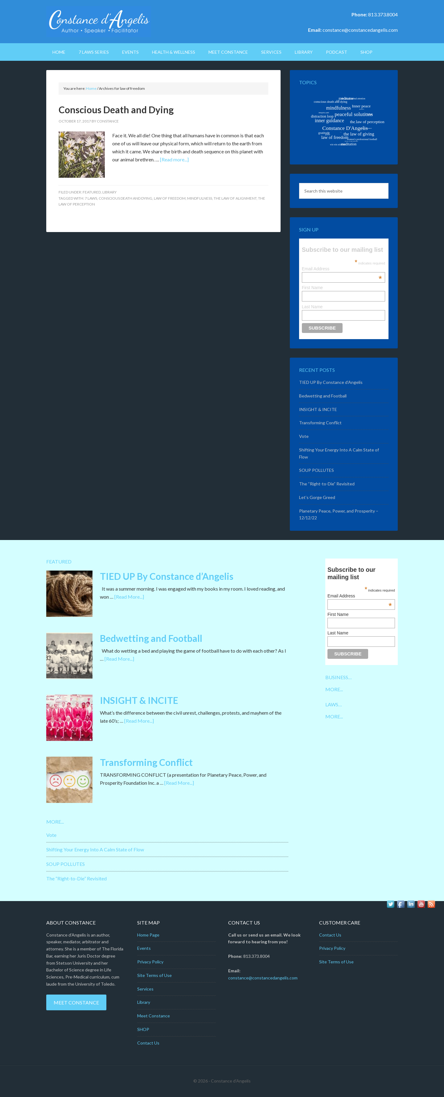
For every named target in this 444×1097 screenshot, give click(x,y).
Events (144, 948)
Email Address (342, 268)
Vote (304, 436)
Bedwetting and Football (323, 395)
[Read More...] (129, 597)
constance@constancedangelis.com (360, 30)
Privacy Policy (150, 961)
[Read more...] (174, 159)
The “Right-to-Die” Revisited (327, 483)
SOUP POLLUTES (316, 470)
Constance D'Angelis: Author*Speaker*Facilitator (98, 21)
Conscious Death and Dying (116, 109)
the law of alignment (235, 198)
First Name (312, 287)
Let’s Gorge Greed (317, 497)
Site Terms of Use (154, 975)
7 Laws (91, 198)
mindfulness (199, 198)
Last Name (312, 306)
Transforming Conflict (320, 422)
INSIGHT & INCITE (318, 409)
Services (145, 988)
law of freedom (170, 198)
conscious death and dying (125, 198)
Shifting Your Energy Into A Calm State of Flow (95, 849)
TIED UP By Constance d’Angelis (331, 382)
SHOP (143, 1029)
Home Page (148, 934)
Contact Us (148, 1042)
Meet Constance (76, 1002)
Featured (92, 192)
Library (109, 192)
